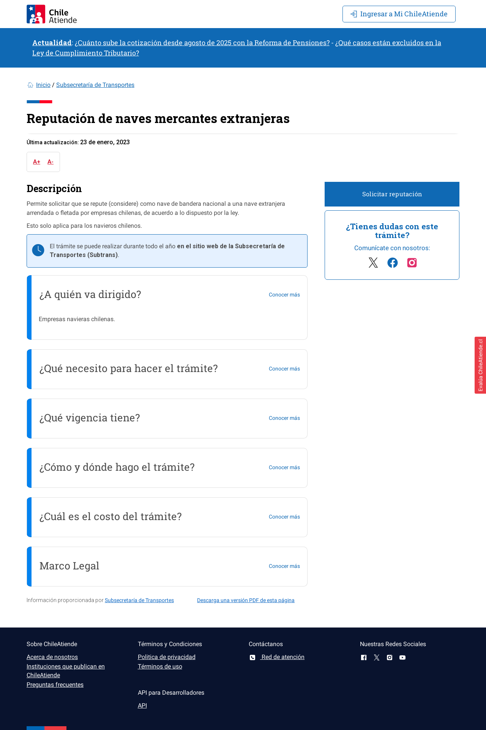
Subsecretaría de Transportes (95, 84)
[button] (480, 365)
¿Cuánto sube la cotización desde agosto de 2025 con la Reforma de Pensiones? (202, 42)
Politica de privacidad (167, 657)
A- (50, 161)
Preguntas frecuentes (55, 684)
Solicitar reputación (392, 194)
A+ (36, 161)
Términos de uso (160, 666)
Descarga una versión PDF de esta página (246, 600)
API (142, 705)
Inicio (43, 84)
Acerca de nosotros (52, 657)
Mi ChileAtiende (399, 13)
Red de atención (277, 657)
